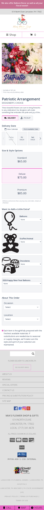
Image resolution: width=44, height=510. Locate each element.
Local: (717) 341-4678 (22, 427)
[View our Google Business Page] (20, 409)
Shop (11, 35)
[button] (22, 454)
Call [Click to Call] (7, 507)
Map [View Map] (22, 507)
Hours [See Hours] (36, 507)
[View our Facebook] (16, 409)
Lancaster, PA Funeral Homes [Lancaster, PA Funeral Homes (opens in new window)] (14, 480)
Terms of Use (22, 500)
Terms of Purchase (29, 496)
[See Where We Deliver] (22, 367)
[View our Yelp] (28, 409)
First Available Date (31, 129)
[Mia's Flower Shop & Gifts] (22, 28)
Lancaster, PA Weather (11, 488)
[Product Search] (22, 353)
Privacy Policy (11, 496)
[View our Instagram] (24, 409)
